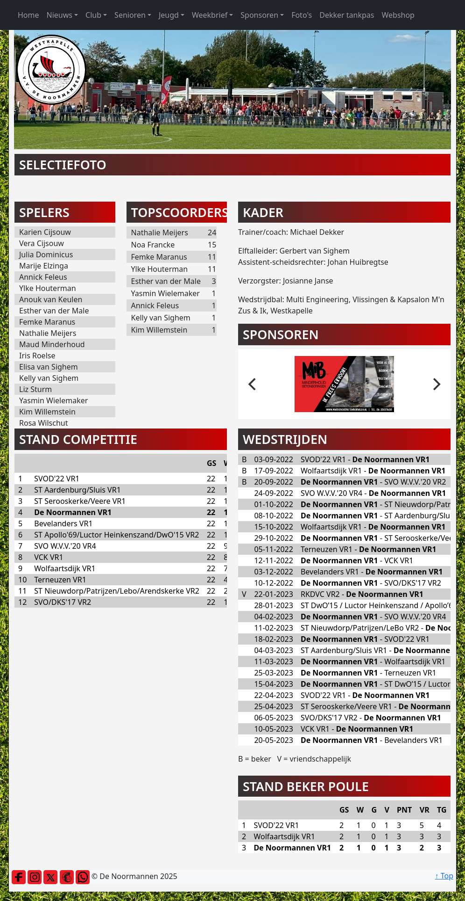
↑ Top (444, 876)
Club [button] (93, 15)
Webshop (398, 15)
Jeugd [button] (169, 15)
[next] (435, 384)
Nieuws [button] (59, 15)
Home (28, 15)
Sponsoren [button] (259, 15)
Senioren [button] (130, 15)
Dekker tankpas (346, 15)
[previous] (253, 384)
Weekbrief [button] (209, 15)
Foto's (301, 15)
